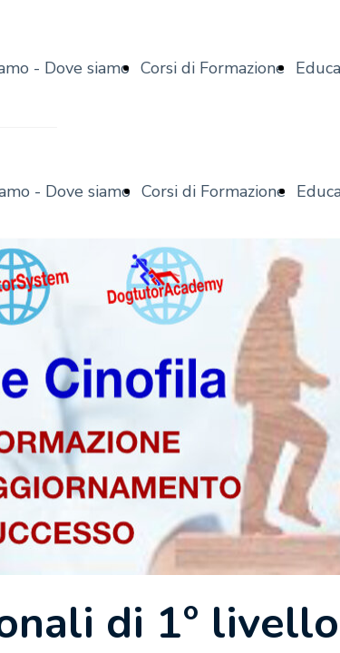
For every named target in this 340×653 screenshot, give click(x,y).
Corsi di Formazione (213, 68)
